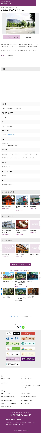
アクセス (23, 376)
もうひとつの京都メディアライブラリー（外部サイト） (30, 386)
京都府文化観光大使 (6, 406)
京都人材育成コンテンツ (27, 400)
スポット (16, 316)
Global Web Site (25, 403)
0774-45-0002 (11, 135)
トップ (10, 316)
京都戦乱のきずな (25, 393)
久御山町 (10, 55)
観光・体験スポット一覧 (18, 264)
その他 (10, 58)
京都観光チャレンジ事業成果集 (8, 403)
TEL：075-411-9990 (10, 424)
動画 (2, 376)
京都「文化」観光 (5, 393)
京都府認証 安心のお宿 (6, 400)
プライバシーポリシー (26, 378)
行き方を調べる (30, 37)
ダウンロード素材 (5, 378)
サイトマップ (24, 383)
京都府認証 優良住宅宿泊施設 (28, 397)
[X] (18, 327)
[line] (23, 327)
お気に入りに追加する (11, 37)
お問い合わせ (4, 383)
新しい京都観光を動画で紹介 (8, 397)
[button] (40, 200)
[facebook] (20, 327)
